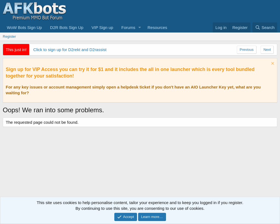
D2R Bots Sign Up (66, 27)
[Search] (264, 27)
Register (9, 36)
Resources (157, 27)
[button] (140, 27)
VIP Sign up (102, 27)
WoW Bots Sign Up (24, 27)
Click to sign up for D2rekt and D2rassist (70, 49)
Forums (128, 27)
